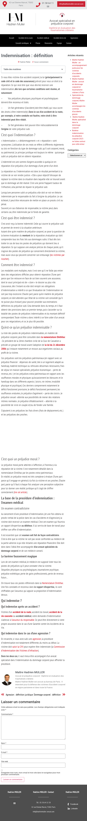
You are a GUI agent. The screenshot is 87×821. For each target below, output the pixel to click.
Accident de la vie (60, 38)
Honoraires (48, 43)
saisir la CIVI (17, 646)
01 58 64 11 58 (45, 802)
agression (37, 638)
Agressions (74, 38)
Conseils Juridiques (23, 43)
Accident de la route (26, 38)
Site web (4, 761)
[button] (62, 69)
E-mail (4, 752)
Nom (3, 743)
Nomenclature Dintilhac (52, 583)
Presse (38, 43)
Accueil (11, 38)
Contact (68, 43)
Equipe (59, 43)
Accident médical (43, 38)
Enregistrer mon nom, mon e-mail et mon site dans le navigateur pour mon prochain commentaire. (30, 773)
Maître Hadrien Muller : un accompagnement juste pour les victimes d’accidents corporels (79, 68)
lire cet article (20, 492)
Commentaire (7, 714)
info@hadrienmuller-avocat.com (43, 811)
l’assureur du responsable (22, 619)
